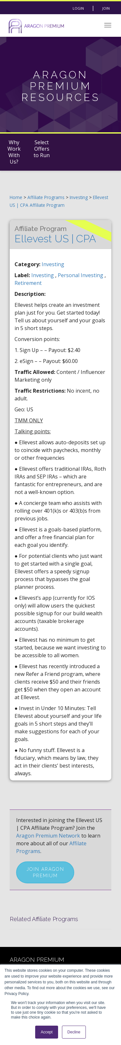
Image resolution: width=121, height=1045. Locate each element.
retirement (28, 282)
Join (106, 8)
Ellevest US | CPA (55, 235)
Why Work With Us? (14, 152)
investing (43, 275)
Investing (79, 197)
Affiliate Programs (46, 197)
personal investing (81, 275)
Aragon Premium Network (48, 835)
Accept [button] (47, 1032)
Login (78, 8)
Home (16, 197)
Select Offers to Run (42, 149)
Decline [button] (73, 1032)
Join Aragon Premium (45, 872)
